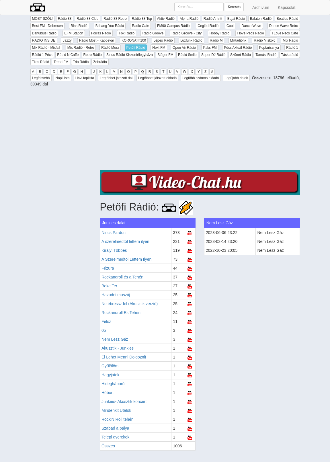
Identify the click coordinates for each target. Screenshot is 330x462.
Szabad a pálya (115, 428)
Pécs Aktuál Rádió (238, 48)
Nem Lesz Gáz (114, 339)
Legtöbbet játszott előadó (157, 78)
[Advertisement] (200, 130)
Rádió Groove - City (186, 33)
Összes (108, 446)
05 (103, 330)
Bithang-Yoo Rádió (109, 26)
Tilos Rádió (40, 62)
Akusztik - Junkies (117, 348)
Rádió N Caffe (68, 55)
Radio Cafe (140, 26)
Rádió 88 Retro (115, 19)
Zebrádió (100, 62)
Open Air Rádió (184, 48)
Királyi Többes (114, 250)
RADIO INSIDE (43, 40)
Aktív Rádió (166, 19)
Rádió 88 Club (87, 19)
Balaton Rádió (261, 19)
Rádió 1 (292, 48)
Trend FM (61, 62)
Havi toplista (84, 78)
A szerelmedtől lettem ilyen (125, 241)
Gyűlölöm (109, 366)
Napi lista (62, 78)
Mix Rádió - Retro (80, 48)
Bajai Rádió (236, 19)
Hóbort (107, 392)
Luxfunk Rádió (191, 40)
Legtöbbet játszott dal (116, 78)
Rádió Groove (152, 33)
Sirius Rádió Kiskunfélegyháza (129, 55)
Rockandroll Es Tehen (120, 312)
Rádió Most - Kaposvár (96, 40)
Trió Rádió (81, 62)
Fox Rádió (126, 33)
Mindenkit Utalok (116, 410)
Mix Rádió (290, 40)
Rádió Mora (110, 48)
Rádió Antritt (213, 19)
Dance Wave (251, 26)
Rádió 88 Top (142, 19)
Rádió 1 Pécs (42, 55)
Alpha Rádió (189, 19)
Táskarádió (289, 55)
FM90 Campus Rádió (173, 26)
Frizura (107, 268)
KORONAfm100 (134, 40)
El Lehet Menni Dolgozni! (123, 357)
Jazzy (67, 40)
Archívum (260, 7)
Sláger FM (165, 55)
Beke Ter (109, 286)
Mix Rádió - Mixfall (46, 48)
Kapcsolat (286, 7)
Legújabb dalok (236, 78)
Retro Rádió (92, 55)
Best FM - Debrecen (47, 26)
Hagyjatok (110, 375)
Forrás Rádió (101, 33)
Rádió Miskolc (264, 40)
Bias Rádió (79, 26)
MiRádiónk (238, 40)
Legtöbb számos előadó (200, 78)
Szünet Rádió (240, 55)
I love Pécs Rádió (250, 33)
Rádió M (216, 40)
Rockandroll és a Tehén (122, 277)
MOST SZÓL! (42, 19)
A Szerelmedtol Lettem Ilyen (126, 259)
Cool (230, 26)
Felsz (106, 321)
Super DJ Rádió (213, 55)
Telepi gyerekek (115, 437)
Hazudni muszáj (115, 295)
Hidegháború (112, 383)
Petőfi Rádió (135, 48)
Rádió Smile (187, 55)
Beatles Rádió (287, 19)
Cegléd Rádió (208, 26)
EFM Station (73, 33)
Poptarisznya (269, 48)
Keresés (234, 7)
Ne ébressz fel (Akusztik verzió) (129, 303)
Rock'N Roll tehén (117, 419)
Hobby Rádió (219, 33)
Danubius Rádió (44, 33)
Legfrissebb (41, 78)
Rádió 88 (65, 19)
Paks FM (209, 48)
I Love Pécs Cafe (285, 33)
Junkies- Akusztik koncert (124, 401)
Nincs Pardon (113, 232)
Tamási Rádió (265, 55)
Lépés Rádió (163, 40)
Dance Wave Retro (283, 26)
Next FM (158, 48)
